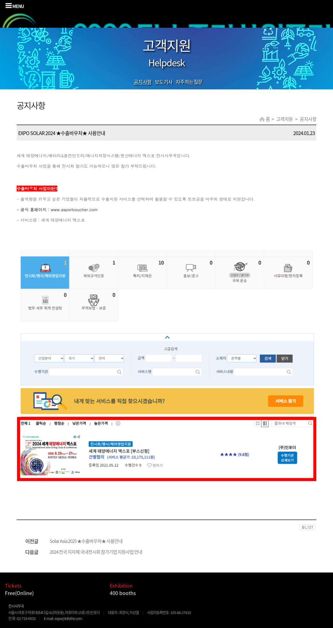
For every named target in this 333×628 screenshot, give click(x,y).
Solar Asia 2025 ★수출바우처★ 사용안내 (86, 541)
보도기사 (164, 81)
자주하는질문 (189, 81)
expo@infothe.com (68, 618)
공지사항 (143, 81)
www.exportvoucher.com (74, 209)
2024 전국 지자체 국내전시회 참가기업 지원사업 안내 (96, 551)
